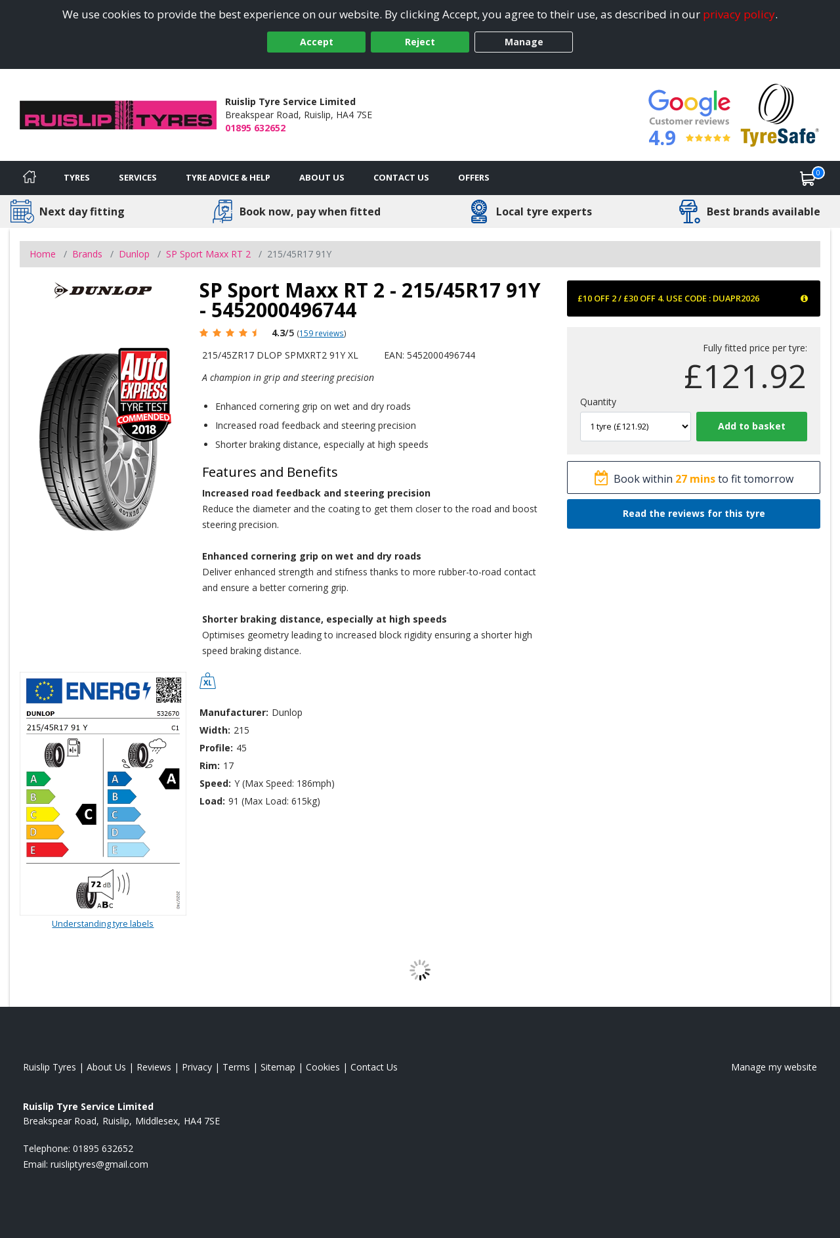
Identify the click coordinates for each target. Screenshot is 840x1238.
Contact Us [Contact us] (401, 177)
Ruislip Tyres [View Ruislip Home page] (49, 1067)
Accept (316, 41)
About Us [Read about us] (106, 1067)
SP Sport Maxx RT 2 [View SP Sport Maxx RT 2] (208, 254)
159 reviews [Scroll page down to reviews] (321, 333)
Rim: (210, 765)
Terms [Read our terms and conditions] (236, 1067)
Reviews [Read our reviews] (153, 1067)
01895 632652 (255, 128)
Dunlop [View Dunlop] (134, 254)
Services (138, 177)
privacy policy (739, 14)
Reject (420, 41)
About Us (322, 177)
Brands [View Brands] (87, 254)
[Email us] (99, 1164)
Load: (212, 801)
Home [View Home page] (43, 254)
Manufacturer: (234, 712)
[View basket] (808, 178)
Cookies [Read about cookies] (323, 1067)
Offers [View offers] (474, 177)
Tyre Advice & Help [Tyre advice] (228, 177)
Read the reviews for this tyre (694, 513)
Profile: (216, 747)
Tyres (77, 177)
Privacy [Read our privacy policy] (197, 1067)
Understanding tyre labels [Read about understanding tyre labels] (103, 923)
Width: (215, 730)
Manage (524, 41)
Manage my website (774, 1067)
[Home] (29, 178)
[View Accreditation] (780, 114)
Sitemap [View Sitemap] (278, 1067)
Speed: (215, 783)
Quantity (598, 401)
